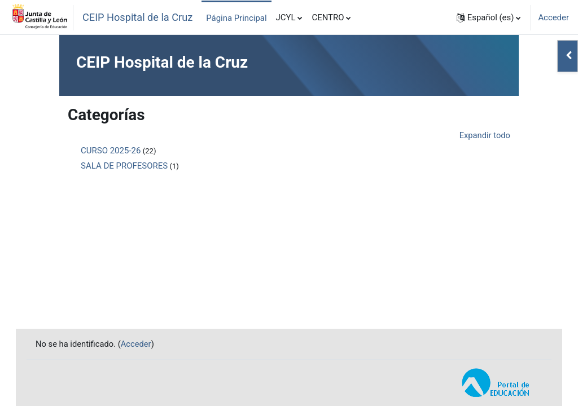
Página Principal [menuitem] (236, 18)
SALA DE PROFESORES (124, 166)
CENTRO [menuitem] (328, 17)
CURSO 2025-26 (111, 150)
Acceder (553, 17)
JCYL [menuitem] (286, 17)
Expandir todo (485, 135)
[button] (489, 17)
